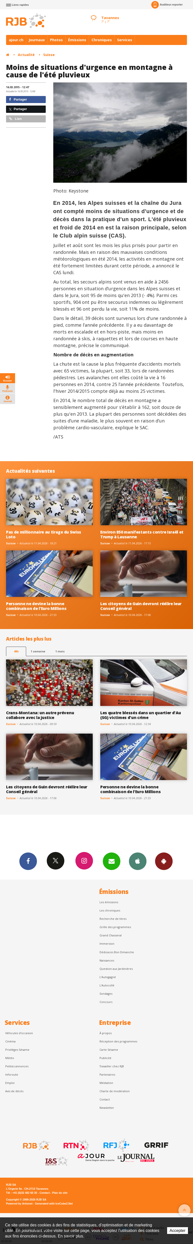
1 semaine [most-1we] (38, 651)
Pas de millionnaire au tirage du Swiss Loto (43, 534)
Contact (105, 1099)
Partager (18, 99)
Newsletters (111, 861)
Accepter (177, 1230)
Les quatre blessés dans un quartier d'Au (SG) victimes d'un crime (140, 715)
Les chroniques (110, 910)
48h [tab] (16, 651)
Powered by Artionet (19, 1203)
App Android (164, 861)
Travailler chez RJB (112, 1066)
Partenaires (107, 1074)
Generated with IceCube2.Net (54, 1203)
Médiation (106, 1082)
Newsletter (107, 1107)
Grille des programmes (115, 927)
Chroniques (101, 39)
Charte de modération (115, 1091)
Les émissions (109, 902)
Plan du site (59, 1192)
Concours (106, 1001)
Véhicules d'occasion (19, 1033)
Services (124, 39)
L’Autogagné (108, 977)
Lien (15, 119)
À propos (106, 1033)
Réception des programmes (118, 1041)
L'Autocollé (107, 985)
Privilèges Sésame (17, 1049)
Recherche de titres (113, 918)
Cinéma (10, 1041)
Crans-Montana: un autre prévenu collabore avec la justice (40, 715)
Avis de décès (14, 1091)
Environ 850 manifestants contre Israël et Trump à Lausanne (141, 534)
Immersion (107, 943)
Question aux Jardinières (116, 968)
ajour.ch (16, 39)
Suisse (49, 54)
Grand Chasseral (111, 935)
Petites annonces (16, 1066)
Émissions (77, 39)
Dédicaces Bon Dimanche (117, 952)
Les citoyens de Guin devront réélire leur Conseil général (140, 606)
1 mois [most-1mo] (60, 651)
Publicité (105, 1058)
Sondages (106, 993)
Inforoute (11, 1074)
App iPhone (138, 861)
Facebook (28, 861)
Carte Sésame (109, 1049)
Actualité (26, 54)
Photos (56, 39)
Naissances (107, 960)
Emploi (10, 1082)
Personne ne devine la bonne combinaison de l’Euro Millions (36, 606)
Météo (9, 1058)
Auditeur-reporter (167, 5)
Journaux (37, 39)
